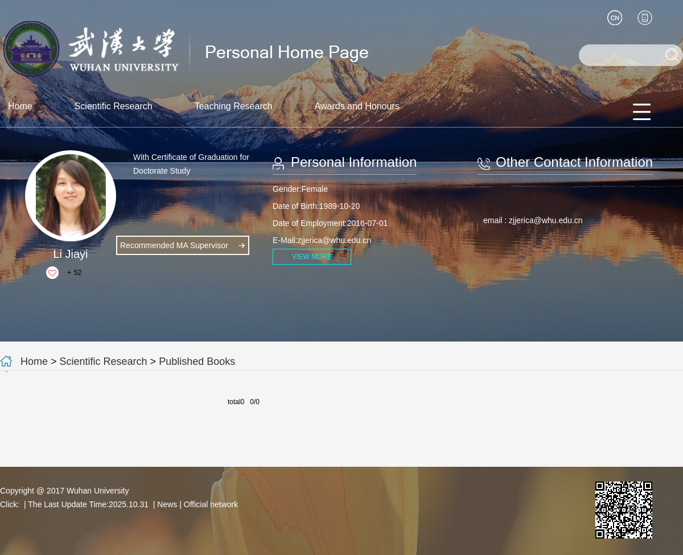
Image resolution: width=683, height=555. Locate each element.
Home (20, 106)
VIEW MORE (312, 257)
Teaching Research (234, 106)
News (167, 504)
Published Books (197, 361)
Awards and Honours (357, 106)
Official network (211, 504)
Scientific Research (114, 106)
